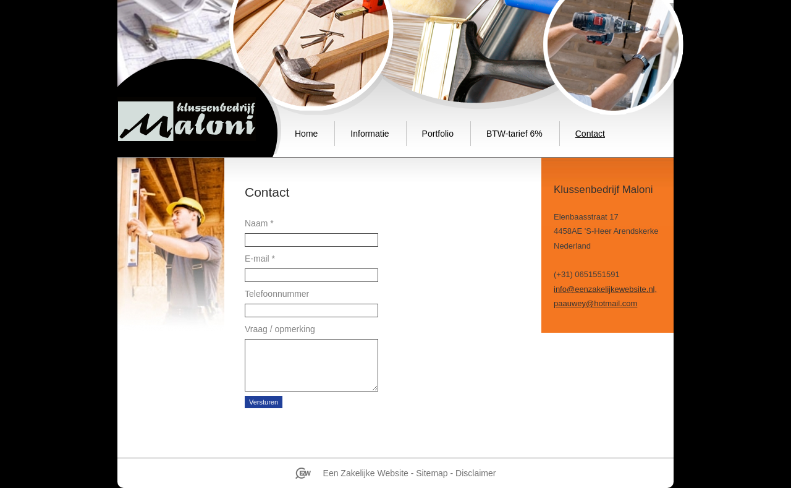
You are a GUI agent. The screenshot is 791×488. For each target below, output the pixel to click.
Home (306, 134)
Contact (590, 134)
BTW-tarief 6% (514, 134)
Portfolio (438, 134)
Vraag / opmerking (280, 329)
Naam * (259, 223)
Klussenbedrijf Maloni (186, 119)
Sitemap (431, 473)
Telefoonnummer (277, 294)
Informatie (369, 134)
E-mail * (260, 258)
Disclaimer (475, 473)
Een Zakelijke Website (365, 473)
